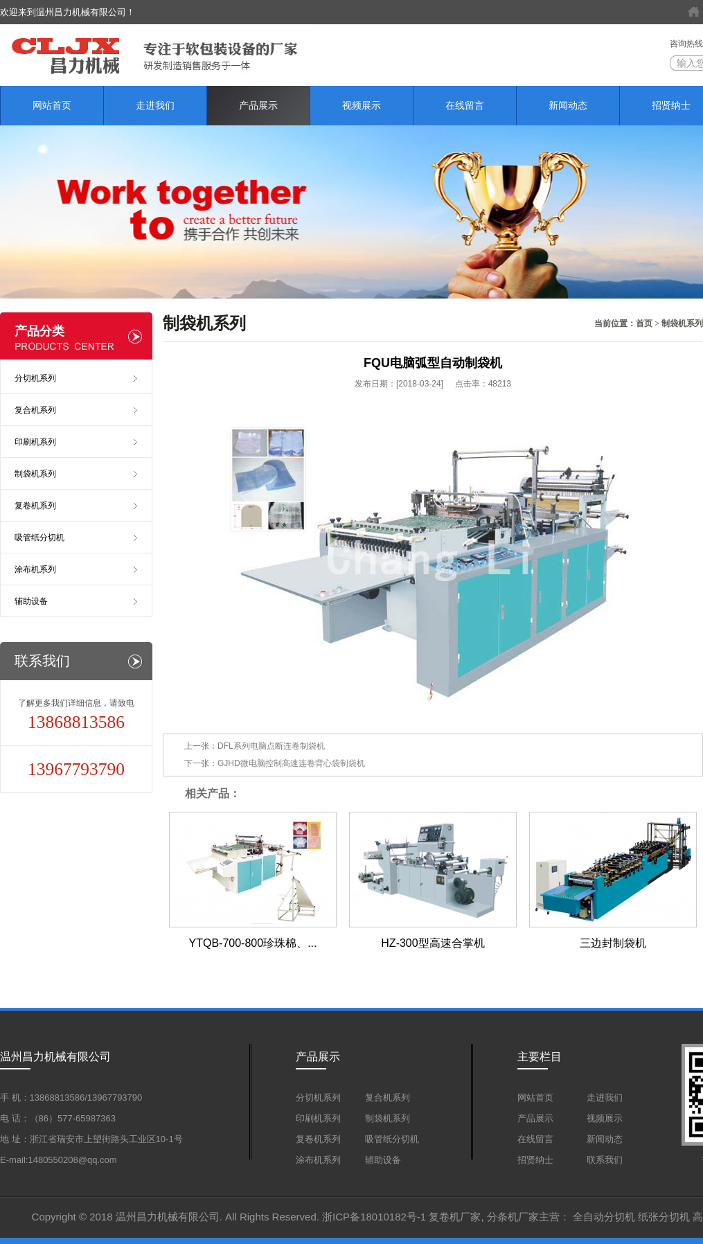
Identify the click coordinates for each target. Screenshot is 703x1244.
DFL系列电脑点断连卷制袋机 (271, 746)
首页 (644, 323)
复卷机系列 (35, 505)
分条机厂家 (513, 1217)
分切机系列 (35, 378)
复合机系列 (35, 410)
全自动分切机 (604, 1217)
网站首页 (52, 105)
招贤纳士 (535, 1160)
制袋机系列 (682, 323)
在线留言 (464, 105)
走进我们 (155, 105)
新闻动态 (568, 105)
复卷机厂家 (455, 1217)
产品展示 (258, 105)
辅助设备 (31, 601)
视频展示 (361, 105)
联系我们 (605, 1160)
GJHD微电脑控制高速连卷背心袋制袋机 (291, 763)
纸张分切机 (664, 1217)
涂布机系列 (35, 569)
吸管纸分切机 (39, 537)
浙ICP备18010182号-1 (374, 1217)
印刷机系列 (35, 442)
